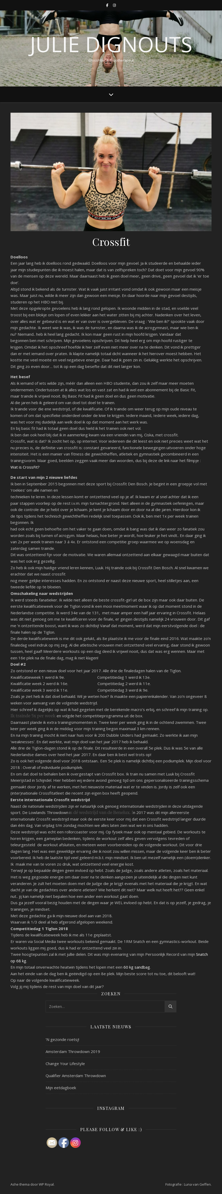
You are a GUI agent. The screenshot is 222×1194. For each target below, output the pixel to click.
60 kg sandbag (136, 967)
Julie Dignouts (111, 44)
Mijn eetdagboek (61, 1087)
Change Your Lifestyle (65, 1063)
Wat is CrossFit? (25, 467)
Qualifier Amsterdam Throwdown (76, 1075)
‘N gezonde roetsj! (62, 1039)
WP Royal (46, 1184)
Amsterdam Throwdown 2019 (73, 1051)
